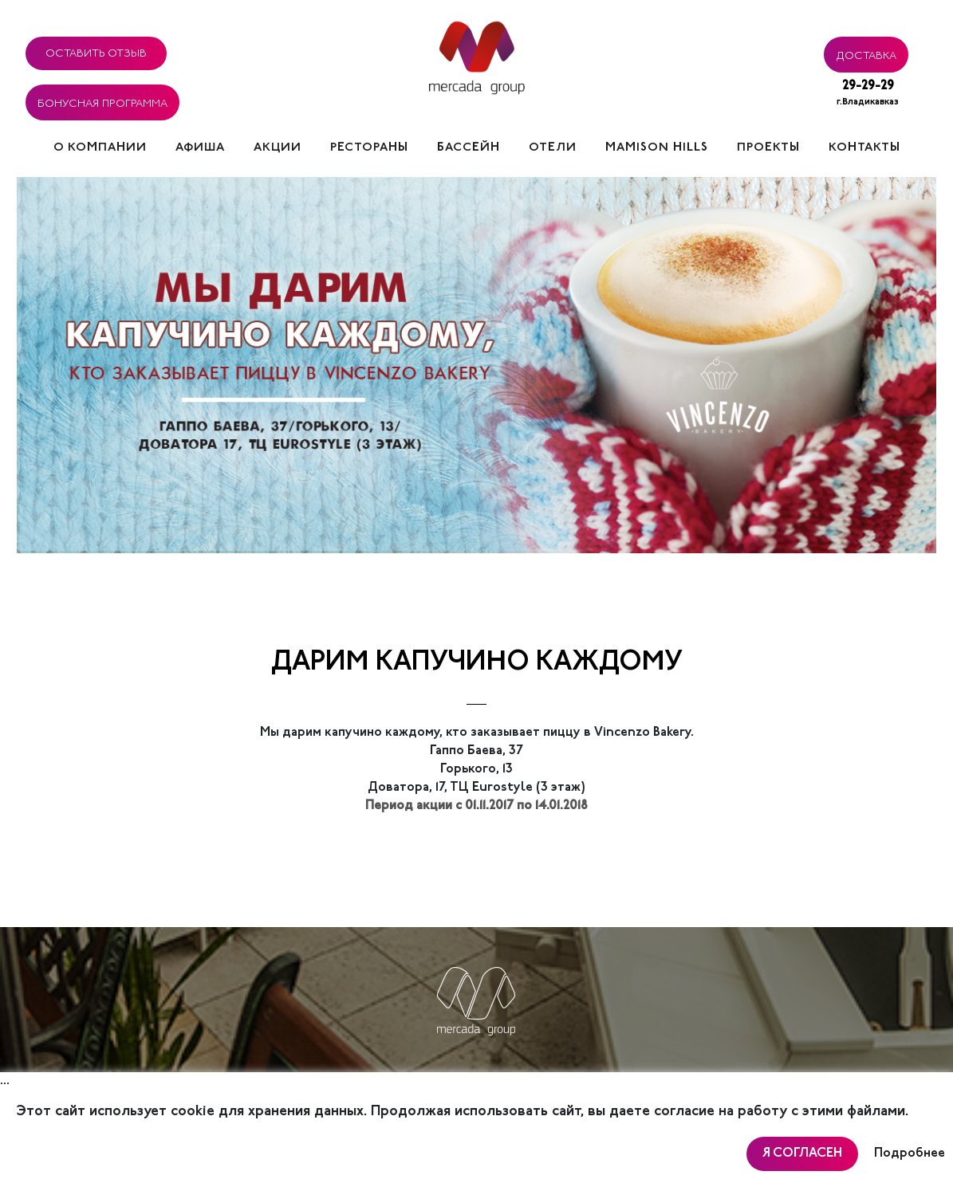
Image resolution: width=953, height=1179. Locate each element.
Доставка (866, 53)
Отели (553, 148)
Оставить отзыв (96, 51)
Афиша (200, 148)
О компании (100, 148)
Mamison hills (656, 148)
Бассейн (468, 148)
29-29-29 (867, 94)
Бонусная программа (102, 101)
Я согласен (802, 1153)
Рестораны (369, 148)
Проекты (768, 148)
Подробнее (909, 1153)
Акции (277, 148)
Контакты (864, 148)
